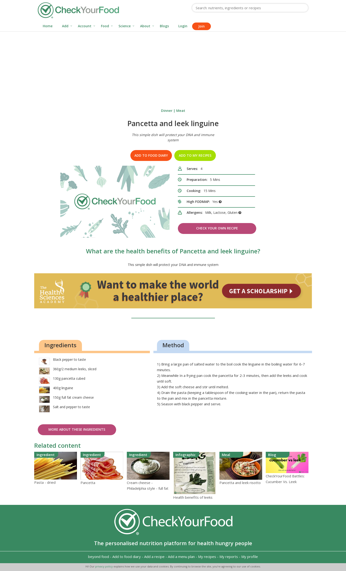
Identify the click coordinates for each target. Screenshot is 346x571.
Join (201, 26)
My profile (249, 556)
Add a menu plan (181, 556)
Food (105, 26)
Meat (180, 110)
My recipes (207, 556)
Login (182, 26)
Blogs (164, 26)
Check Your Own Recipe (217, 228)
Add (65, 26)
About (145, 26)
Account (84, 26)
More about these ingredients (76, 429)
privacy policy (104, 566)
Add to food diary (151, 155)
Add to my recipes (195, 155)
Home (47, 26)
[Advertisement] (173, 67)
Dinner (166, 110)
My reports (228, 556)
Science (124, 26)
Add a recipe (154, 556)
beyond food (98, 556)
